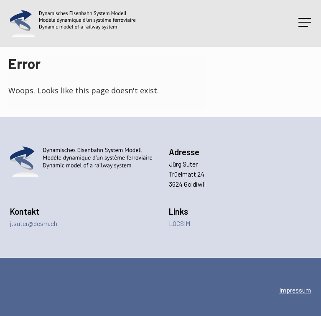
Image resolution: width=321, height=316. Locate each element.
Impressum (295, 290)
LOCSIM (179, 223)
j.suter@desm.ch (33, 223)
